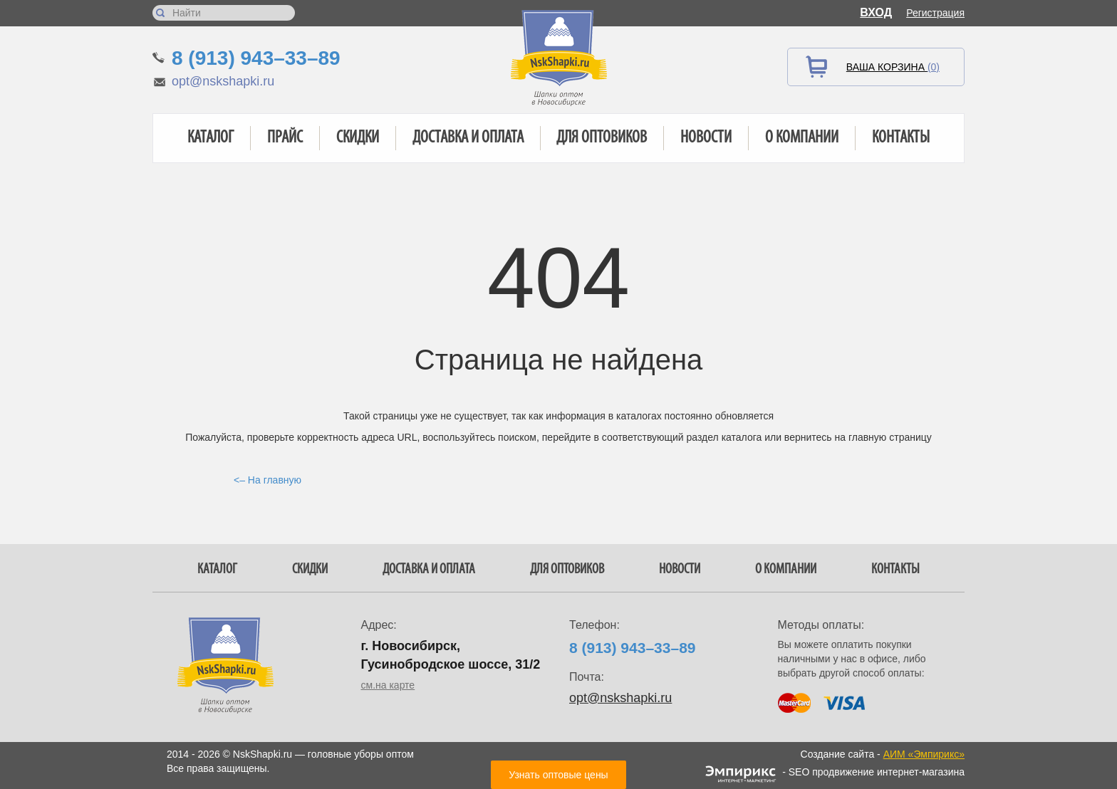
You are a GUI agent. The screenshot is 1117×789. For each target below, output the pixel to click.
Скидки (357, 138)
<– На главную (267, 480)
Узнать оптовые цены (558, 774)
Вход (876, 12)
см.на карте (388, 685)
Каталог (210, 138)
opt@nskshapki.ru (223, 81)
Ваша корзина (893, 67)
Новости (706, 138)
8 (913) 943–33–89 (256, 58)
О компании (801, 138)
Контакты (901, 138)
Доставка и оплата (468, 138)
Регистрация (935, 13)
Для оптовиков (601, 138)
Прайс (285, 138)
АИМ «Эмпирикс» (924, 754)
